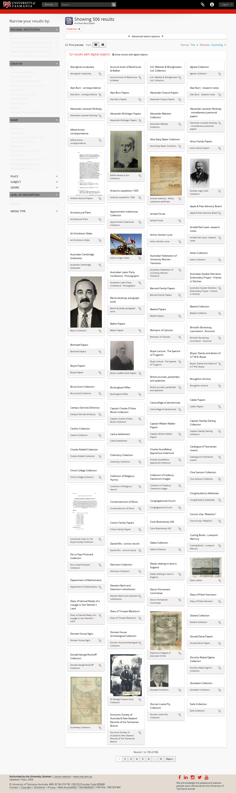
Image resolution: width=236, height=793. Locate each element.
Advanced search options (146, 36)
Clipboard (202, 4)
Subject (16, 181)
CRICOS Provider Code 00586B (88, 784)
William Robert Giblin (21, 169)
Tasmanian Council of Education (27, 138)
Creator (16, 63)
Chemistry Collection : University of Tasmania (35, 56)
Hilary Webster (18, 104)
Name (14, 119)
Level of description (25, 194)
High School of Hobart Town (25, 151)
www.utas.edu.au (82, 776)
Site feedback (86, 787)
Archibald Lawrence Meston (25, 113)
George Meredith (19, 99)
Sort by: (185, 45)
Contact (13, 787)
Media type (18, 210)
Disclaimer (39, 787)
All (11, 34)
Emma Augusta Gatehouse (25, 165)
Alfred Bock (16, 129)
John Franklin (17, 90)
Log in (225, 4)
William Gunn (17, 156)
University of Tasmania (22, 73)
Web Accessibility (67, 787)
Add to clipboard (100, 74)
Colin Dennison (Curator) (23, 95)
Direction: (205, 45)
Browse (49, 4)
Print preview (74, 45)
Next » (169, 759)
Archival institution (25, 29)
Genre (15, 187)
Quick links (212, 4)
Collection (15, 204)
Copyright (26, 787)
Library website (62, 776)
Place (14, 175)
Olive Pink (15, 108)
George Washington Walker (25, 82)
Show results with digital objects (130, 54)
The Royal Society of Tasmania (26, 86)
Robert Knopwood (20, 77)
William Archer (18, 147)
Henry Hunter (18, 133)
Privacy (52, 787)
